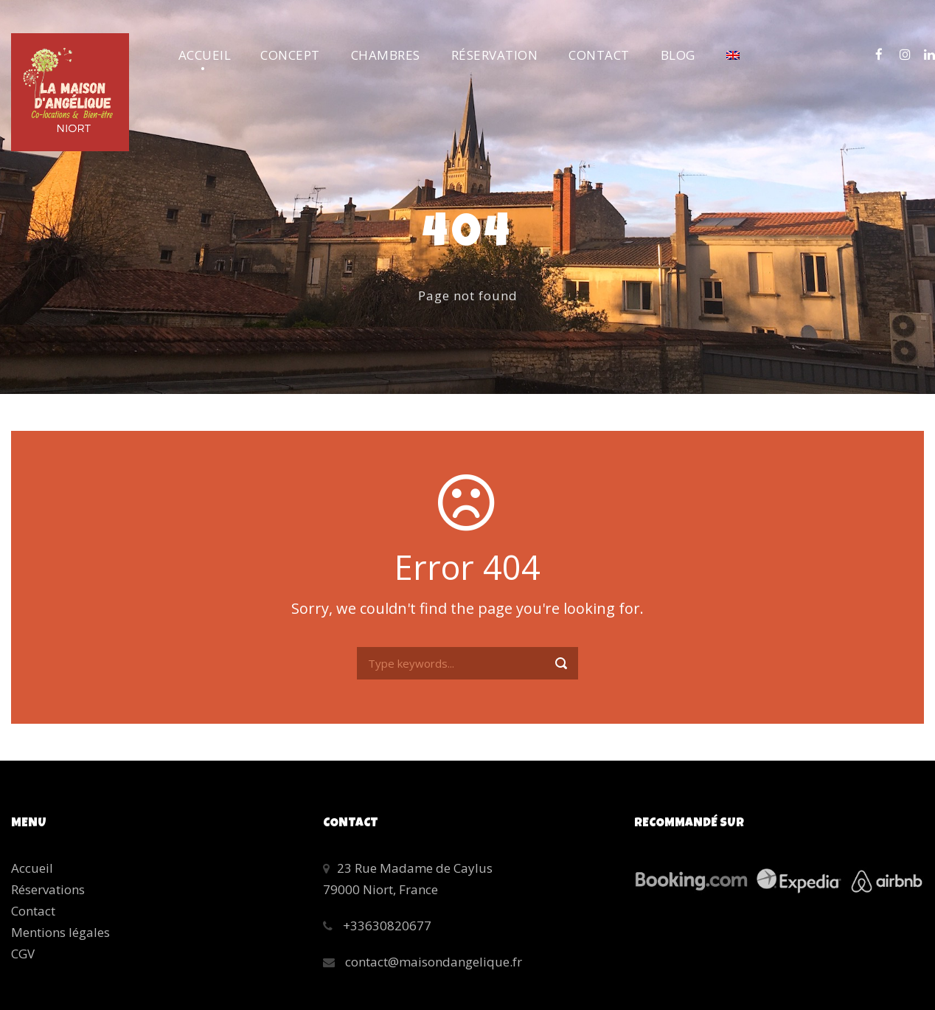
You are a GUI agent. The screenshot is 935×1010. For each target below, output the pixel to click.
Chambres (385, 54)
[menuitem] (733, 64)
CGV (23, 953)
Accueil (205, 54)
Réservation (494, 54)
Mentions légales (60, 932)
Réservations (48, 889)
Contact (599, 54)
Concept (290, 54)
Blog (678, 54)
